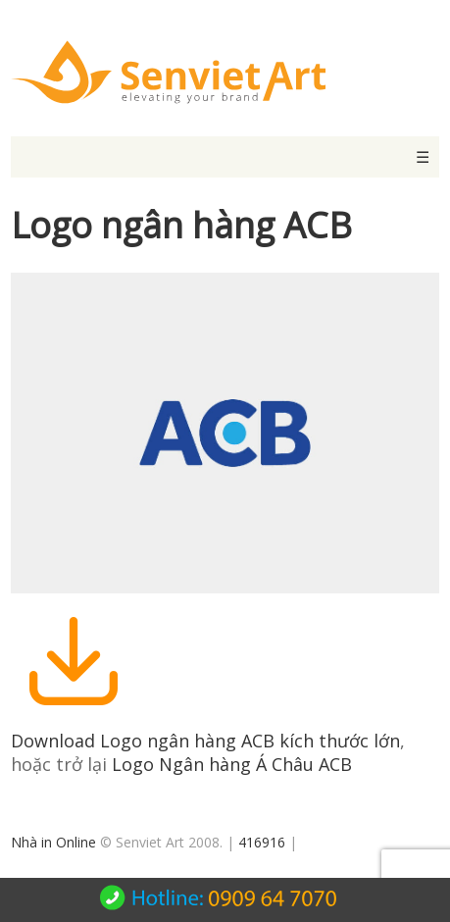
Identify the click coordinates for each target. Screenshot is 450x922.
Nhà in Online (53, 842)
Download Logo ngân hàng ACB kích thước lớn (205, 740)
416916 (261, 842)
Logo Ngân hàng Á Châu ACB (232, 764)
